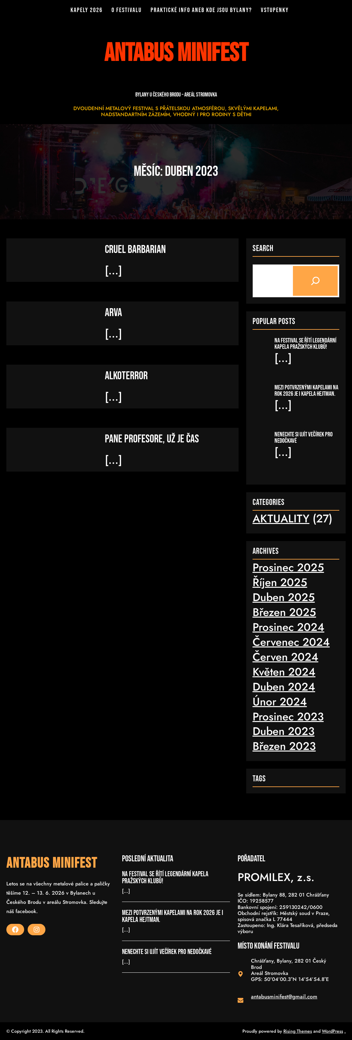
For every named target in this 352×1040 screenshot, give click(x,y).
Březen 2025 (284, 612)
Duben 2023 (284, 731)
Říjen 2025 (280, 582)
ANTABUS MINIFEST (51, 863)
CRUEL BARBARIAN (135, 249)
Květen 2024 (284, 671)
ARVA (113, 312)
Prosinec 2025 (288, 567)
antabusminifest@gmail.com (284, 996)
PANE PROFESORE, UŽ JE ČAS (152, 438)
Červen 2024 (285, 657)
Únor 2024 (280, 701)
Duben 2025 (284, 597)
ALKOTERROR (126, 375)
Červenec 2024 (291, 642)
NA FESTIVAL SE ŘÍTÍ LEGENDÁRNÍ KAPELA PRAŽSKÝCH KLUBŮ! (305, 343)
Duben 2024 (284, 686)
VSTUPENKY (273, 10)
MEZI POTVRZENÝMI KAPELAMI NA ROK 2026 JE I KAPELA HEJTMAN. (306, 390)
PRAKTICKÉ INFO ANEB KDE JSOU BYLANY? (201, 10)
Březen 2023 (284, 746)
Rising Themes (297, 1031)
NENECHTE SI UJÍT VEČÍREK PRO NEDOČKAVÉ (303, 437)
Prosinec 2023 (288, 716)
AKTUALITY (281, 518)
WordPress (332, 1031)
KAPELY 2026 (89, 10)
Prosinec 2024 (288, 627)
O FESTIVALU (127, 10)
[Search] (315, 280)
